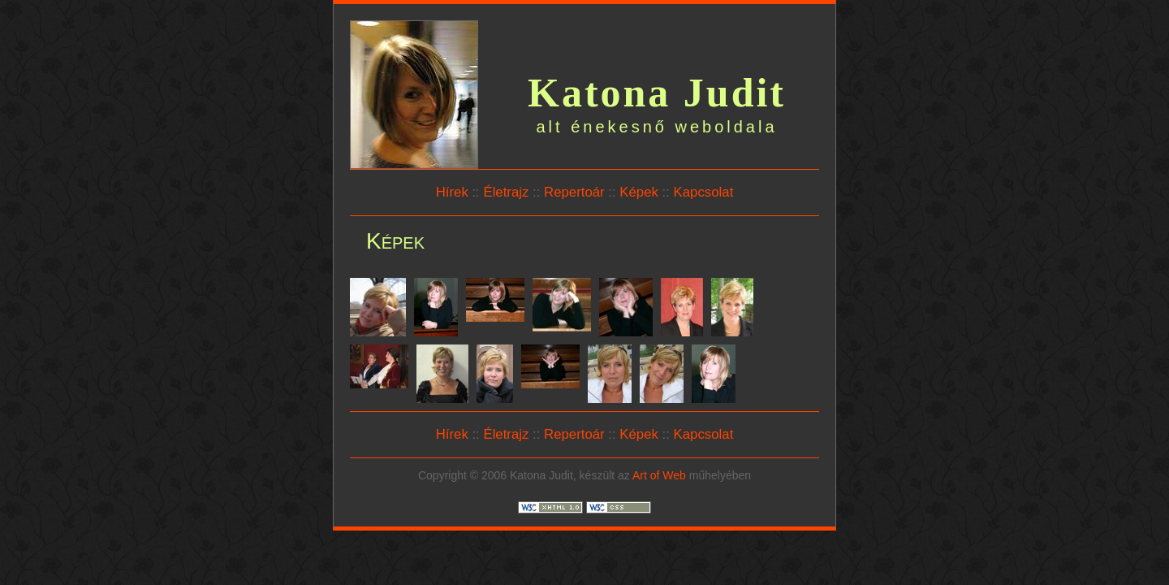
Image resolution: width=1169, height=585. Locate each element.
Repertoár (574, 192)
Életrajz (505, 192)
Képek (638, 192)
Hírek (452, 192)
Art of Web (659, 475)
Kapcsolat (704, 192)
